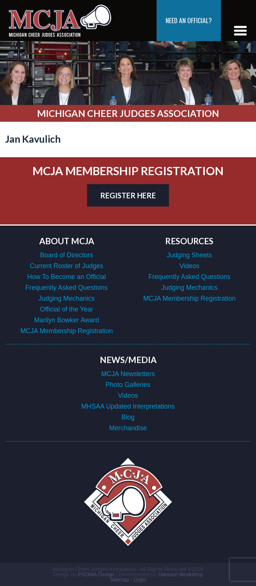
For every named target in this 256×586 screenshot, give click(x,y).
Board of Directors (66, 255)
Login (139, 580)
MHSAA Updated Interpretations (128, 406)
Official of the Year (66, 309)
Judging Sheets (189, 255)
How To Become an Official (66, 276)
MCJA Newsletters (128, 374)
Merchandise (128, 428)
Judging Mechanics (66, 298)
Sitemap (119, 580)
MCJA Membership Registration (66, 331)
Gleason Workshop (180, 574)
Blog (128, 417)
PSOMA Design (96, 574)
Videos (189, 266)
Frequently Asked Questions (66, 287)
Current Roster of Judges (67, 266)
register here (128, 195)
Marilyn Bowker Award (66, 320)
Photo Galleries (127, 384)
